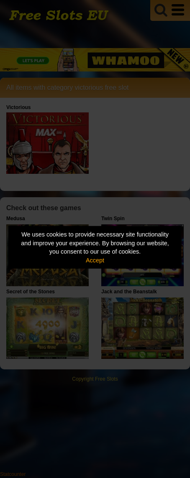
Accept (95, 260)
